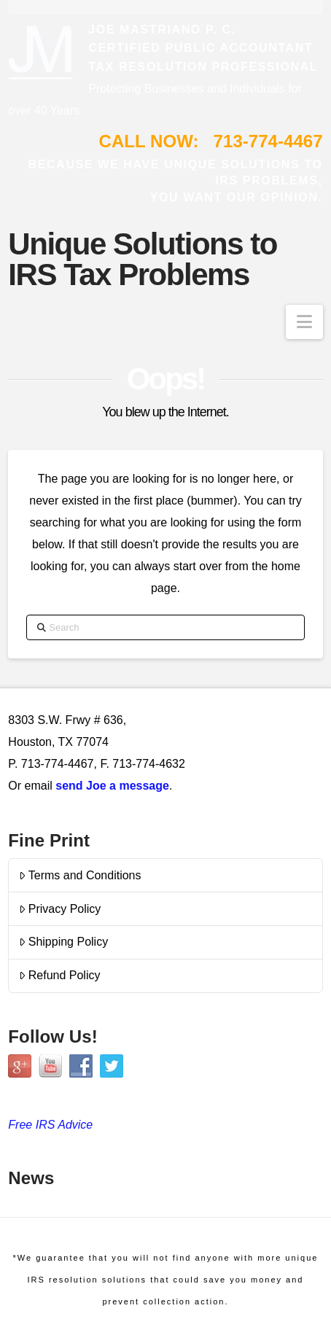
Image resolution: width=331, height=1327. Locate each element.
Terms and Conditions (80, 875)
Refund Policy (60, 975)
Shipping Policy (63, 941)
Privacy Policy (60, 909)
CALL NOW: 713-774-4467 (211, 141)
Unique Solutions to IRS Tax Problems (142, 259)
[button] (304, 322)
